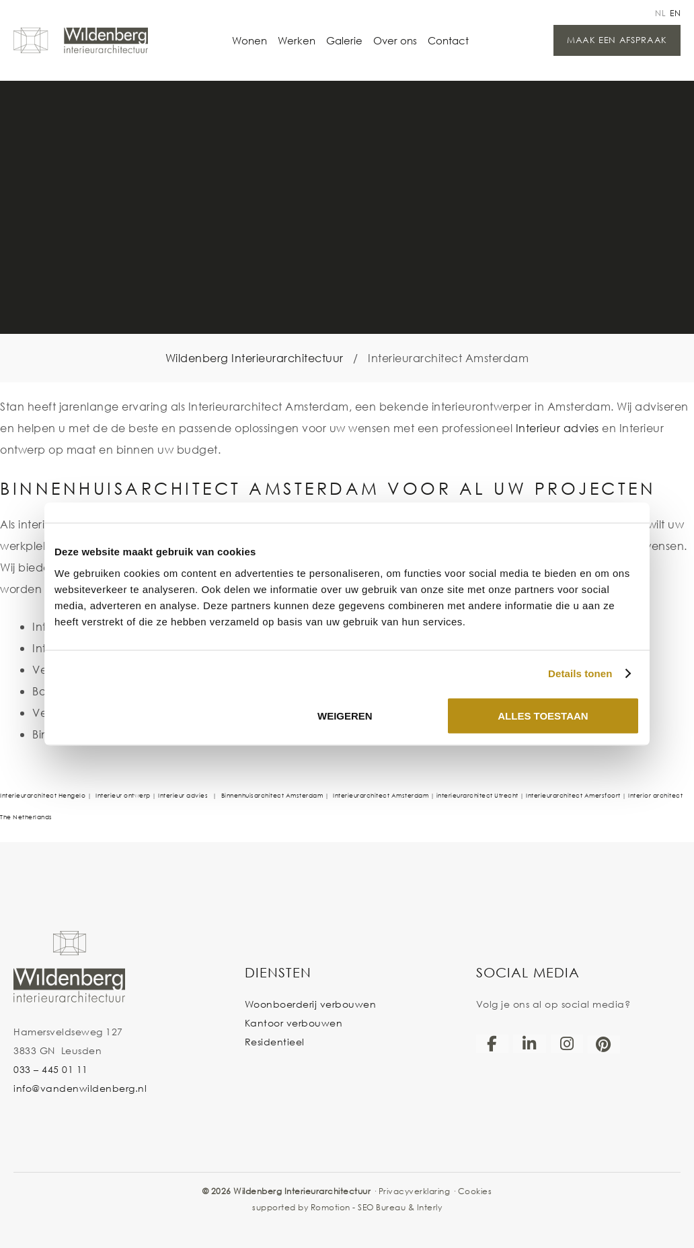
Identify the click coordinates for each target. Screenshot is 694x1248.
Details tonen (580, 673)
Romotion (330, 1207)
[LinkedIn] (529, 1043)
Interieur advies (557, 428)
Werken (296, 40)
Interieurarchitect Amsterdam (380, 795)
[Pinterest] (604, 1044)
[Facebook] (492, 1043)
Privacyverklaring (415, 1191)
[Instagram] (567, 1043)
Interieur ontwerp (123, 795)
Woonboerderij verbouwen (311, 1004)
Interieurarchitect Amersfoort (574, 795)
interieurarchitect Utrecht (478, 795)
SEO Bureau (382, 1207)
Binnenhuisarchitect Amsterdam (272, 795)
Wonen (249, 40)
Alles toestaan (543, 715)
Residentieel (275, 1041)
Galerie (344, 40)
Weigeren (345, 715)
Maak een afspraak (617, 40)
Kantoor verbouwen (294, 1022)
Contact (448, 40)
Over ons (395, 40)
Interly (429, 1207)
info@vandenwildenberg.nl (80, 1088)
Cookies (475, 1191)
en (675, 13)
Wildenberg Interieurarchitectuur (254, 358)
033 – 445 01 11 (50, 1069)
